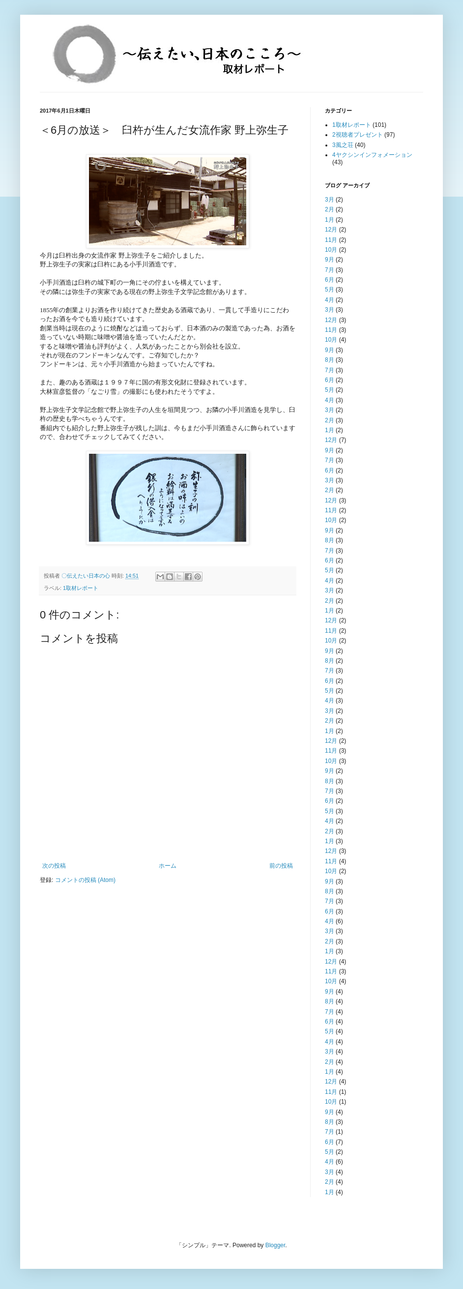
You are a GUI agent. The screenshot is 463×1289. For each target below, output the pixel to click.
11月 (331, 239)
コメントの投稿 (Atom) (85, 880)
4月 (329, 299)
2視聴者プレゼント (357, 134)
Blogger (275, 1245)
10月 (331, 249)
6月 (329, 279)
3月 (329, 199)
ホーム (167, 865)
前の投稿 (281, 865)
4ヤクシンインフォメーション (372, 154)
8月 (329, 359)
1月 (329, 219)
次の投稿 (54, 865)
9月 (329, 259)
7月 (329, 269)
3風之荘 (342, 145)
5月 (329, 289)
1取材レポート (80, 588)
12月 (331, 229)
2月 (329, 209)
